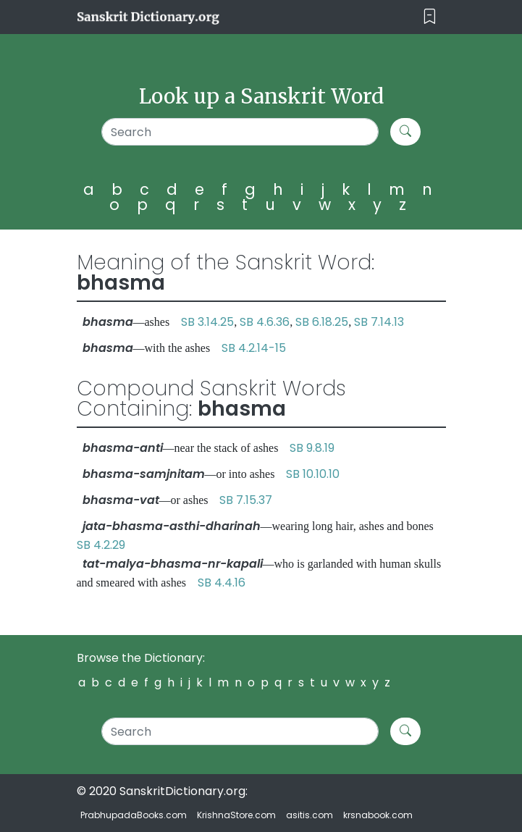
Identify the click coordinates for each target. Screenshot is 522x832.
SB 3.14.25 (207, 322)
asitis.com (309, 815)
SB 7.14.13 (379, 322)
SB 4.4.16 (221, 582)
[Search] (240, 132)
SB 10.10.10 (313, 474)
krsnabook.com (378, 815)
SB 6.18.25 (321, 322)
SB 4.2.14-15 (254, 348)
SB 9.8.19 (312, 448)
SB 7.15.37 (245, 500)
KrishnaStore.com (236, 815)
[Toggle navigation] (429, 17)
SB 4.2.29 (101, 545)
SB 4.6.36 (265, 322)
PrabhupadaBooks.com (133, 815)
